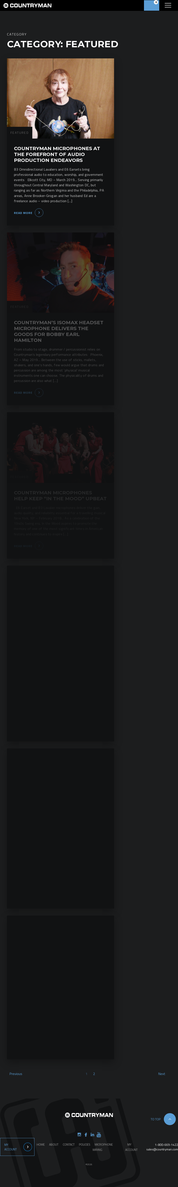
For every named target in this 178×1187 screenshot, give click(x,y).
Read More (23, 212)
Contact (69, 1144)
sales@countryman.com (162, 1149)
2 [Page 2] (94, 1073)
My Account (10, 1146)
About (53, 1144)
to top (156, 1119)
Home (41, 1144)
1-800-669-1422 (166, 1144)
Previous (15, 1073)
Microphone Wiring (102, 1147)
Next (161, 1073)
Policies (84, 1144)
